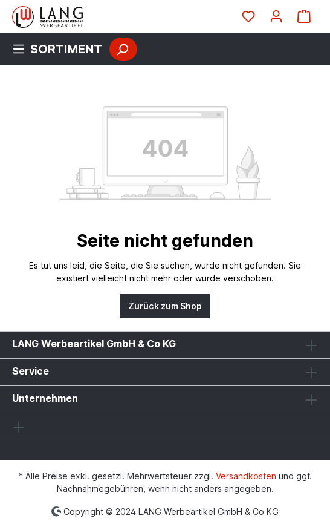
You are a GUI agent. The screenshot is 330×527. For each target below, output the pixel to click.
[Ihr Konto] (276, 16)
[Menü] (60, 49)
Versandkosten (246, 476)
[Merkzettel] (248, 16)
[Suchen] (123, 49)
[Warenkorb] (304, 16)
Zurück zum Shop (165, 306)
